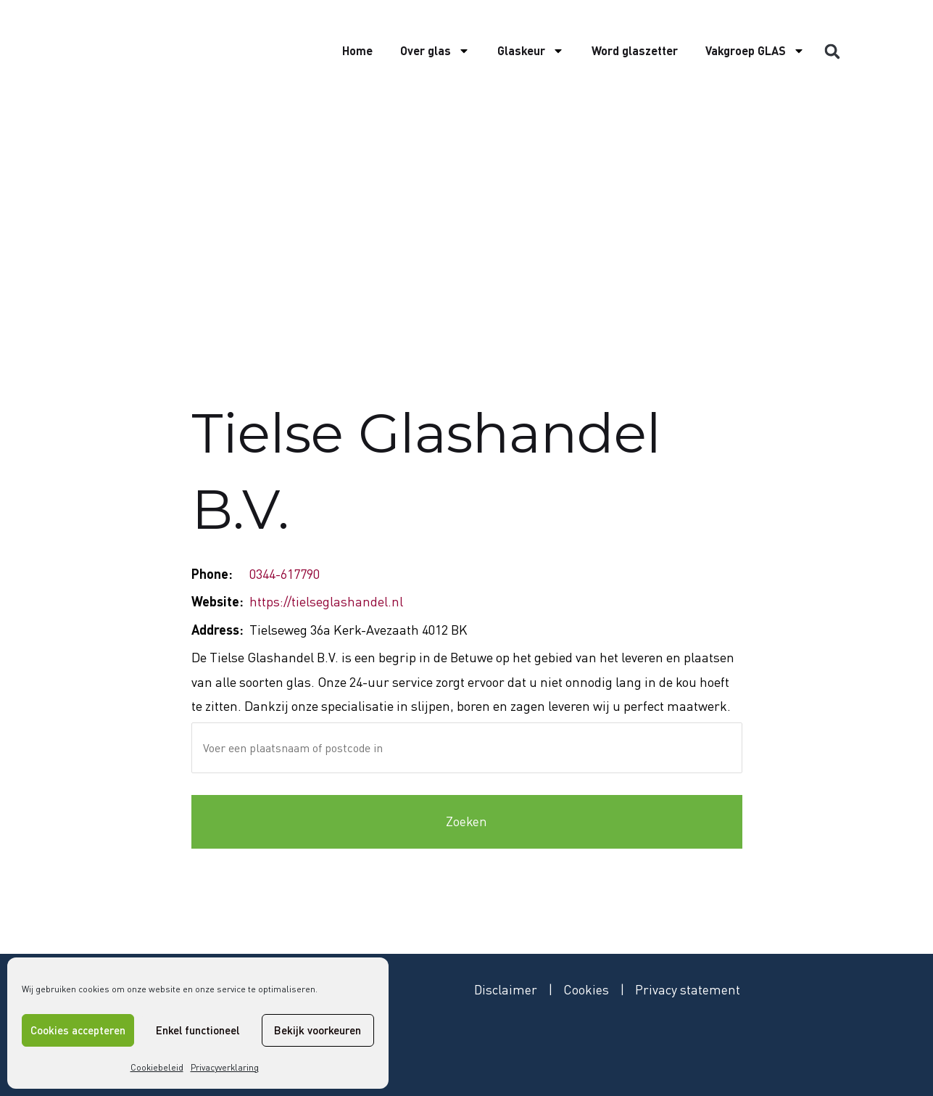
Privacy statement (688, 989)
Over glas (435, 51)
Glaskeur (530, 51)
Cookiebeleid (156, 1067)
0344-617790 (284, 574)
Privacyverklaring (225, 1067)
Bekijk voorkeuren (317, 1030)
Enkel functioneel (197, 1030)
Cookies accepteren (77, 1030)
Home (357, 50)
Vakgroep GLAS (755, 51)
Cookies (587, 989)
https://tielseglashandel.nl (326, 601)
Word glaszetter (635, 50)
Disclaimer (506, 989)
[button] (832, 51)
